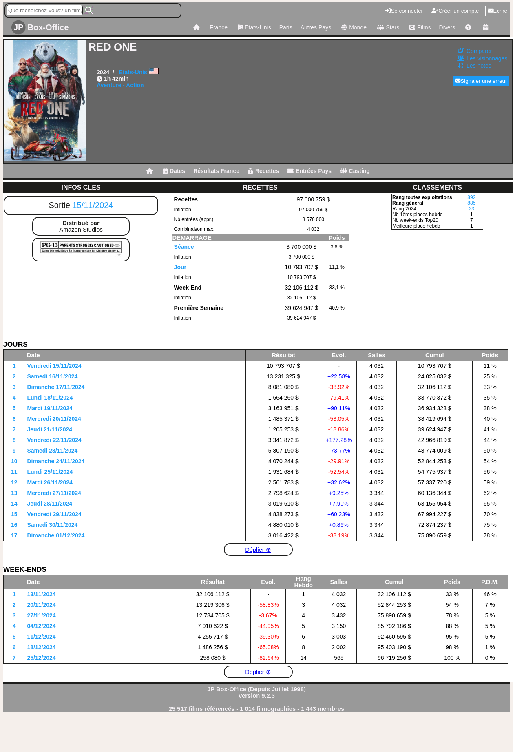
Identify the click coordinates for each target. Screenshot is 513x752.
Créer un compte (455, 11)
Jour (180, 267)
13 (14, 493)
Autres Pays (316, 27)
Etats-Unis (253, 27)
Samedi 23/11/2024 (52, 450)
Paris (285, 27)
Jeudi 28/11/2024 (50, 503)
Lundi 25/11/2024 (50, 472)
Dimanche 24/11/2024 (56, 461)
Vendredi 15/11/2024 (54, 366)
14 (14, 503)
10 (14, 461)
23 (471, 209)
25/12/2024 (41, 658)
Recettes (263, 171)
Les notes (479, 65)
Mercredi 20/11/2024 (54, 419)
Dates (174, 171)
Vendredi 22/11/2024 (54, 440)
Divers (447, 27)
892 (471, 197)
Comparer (479, 51)
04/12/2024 (41, 626)
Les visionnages (487, 58)
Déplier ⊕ (258, 549)
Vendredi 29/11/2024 (54, 514)
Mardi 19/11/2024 (50, 408)
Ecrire (497, 11)
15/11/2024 (92, 205)
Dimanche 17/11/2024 (56, 387)
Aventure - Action (120, 85)
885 (471, 203)
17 (14, 535)
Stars (387, 27)
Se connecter (404, 11)
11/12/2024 (41, 636)
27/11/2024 (41, 615)
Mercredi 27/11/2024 (54, 493)
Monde (353, 27)
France (219, 27)
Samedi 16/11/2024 (52, 376)
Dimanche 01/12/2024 (56, 535)
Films (419, 27)
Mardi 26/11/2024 (50, 482)
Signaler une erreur (481, 81)
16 (14, 525)
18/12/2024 (41, 647)
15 (14, 514)
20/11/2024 (41, 605)
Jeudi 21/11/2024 (50, 429)
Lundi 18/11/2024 (50, 397)
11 (14, 472)
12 (14, 482)
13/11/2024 (41, 594)
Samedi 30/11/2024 (52, 525)
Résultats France (216, 171)
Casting (355, 171)
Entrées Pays (309, 171)
